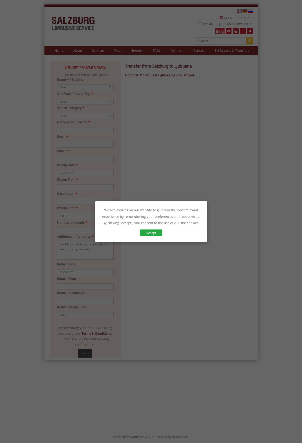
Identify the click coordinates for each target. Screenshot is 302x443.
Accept (151, 233)
